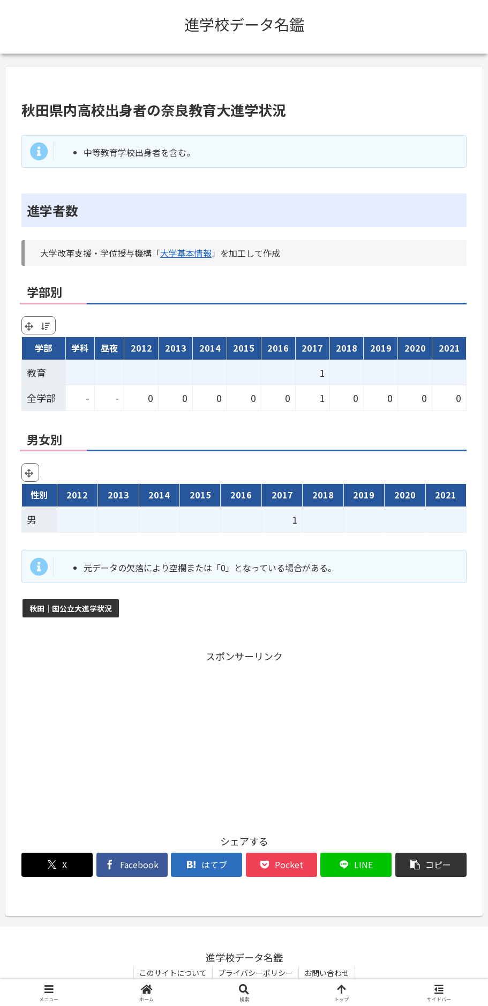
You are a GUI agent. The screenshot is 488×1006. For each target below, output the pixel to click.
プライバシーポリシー (255, 972)
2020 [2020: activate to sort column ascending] (415, 347)
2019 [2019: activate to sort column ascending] (381, 347)
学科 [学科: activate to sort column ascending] (79, 347)
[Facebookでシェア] (132, 865)
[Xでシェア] (57, 865)
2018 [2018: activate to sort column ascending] (346, 347)
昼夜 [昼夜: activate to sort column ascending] (109, 347)
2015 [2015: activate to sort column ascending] (243, 347)
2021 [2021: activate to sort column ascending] (449, 347)
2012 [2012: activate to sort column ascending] (141, 347)
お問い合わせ (326, 972)
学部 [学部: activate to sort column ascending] (43, 347)
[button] (431, 865)
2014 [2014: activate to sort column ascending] (210, 347)
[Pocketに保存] (281, 865)
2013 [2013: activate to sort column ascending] (175, 347)
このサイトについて (173, 972)
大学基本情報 (186, 253)
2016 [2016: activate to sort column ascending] (278, 347)
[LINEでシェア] (356, 865)
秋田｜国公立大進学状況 (70, 608)
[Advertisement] (244, 740)
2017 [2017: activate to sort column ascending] (312, 347)
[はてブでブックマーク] (206, 865)
